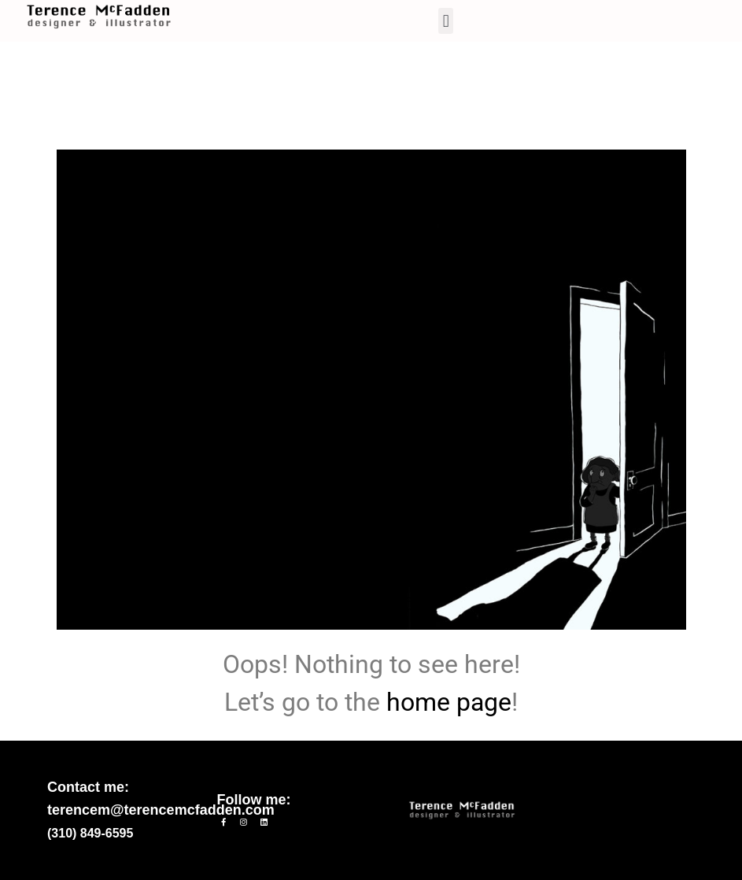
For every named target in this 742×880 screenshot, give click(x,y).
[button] (445, 21)
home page (448, 702)
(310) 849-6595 (90, 833)
